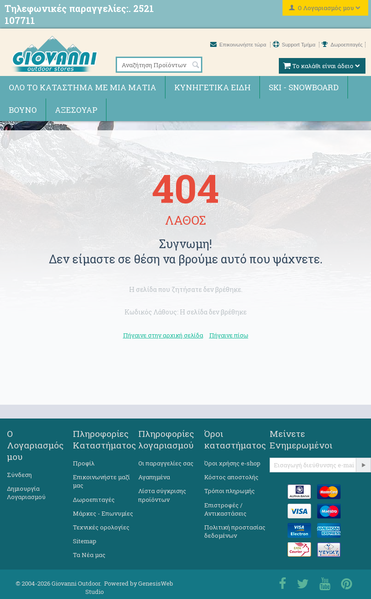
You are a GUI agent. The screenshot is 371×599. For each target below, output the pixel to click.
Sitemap (84, 541)
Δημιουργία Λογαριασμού (26, 492)
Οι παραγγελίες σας (166, 463)
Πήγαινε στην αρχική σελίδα (163, 335)
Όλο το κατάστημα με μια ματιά (82, 87)
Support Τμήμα (295, 44)
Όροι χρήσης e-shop (232, 463)
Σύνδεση (19, 475)
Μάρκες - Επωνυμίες (103, 513)
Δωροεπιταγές (342, 44)
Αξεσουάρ (76, 110)
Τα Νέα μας (89, 555)
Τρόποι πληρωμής (229, 491)
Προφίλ (83, 463)
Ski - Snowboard (304, 87)
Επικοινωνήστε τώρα (239, 44)
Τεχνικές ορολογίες (101, 527)
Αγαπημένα (154, 477)
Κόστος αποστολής (231, 477)
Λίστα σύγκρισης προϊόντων (162, 495)
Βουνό (23, 110)
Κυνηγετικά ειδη (212, 87)
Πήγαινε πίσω (228, 335)
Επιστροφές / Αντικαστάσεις (225, 509)
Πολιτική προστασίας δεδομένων (234, 531)
